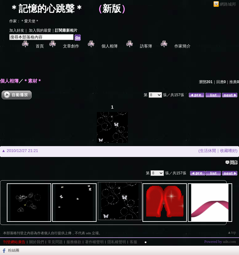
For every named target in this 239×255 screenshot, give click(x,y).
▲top (232, 232)
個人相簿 (109, 46)
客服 (133, 242)
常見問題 (55, 242)
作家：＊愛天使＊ (24, 21)
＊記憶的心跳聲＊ (46, 8)
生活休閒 (208, 150)
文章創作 (71, 46)
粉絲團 (13, 250)
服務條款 (73, 242)
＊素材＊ (32, 80)
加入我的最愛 (40, 30)
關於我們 (36, 242)
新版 (111, 8)
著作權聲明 (94, 242)
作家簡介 (182, 46)
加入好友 (16, 30)
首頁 (40, 46)
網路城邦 (228, 4)
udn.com (229, 241)
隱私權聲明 (116, 242)
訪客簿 (146, 46)
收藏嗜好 (228, 150)
